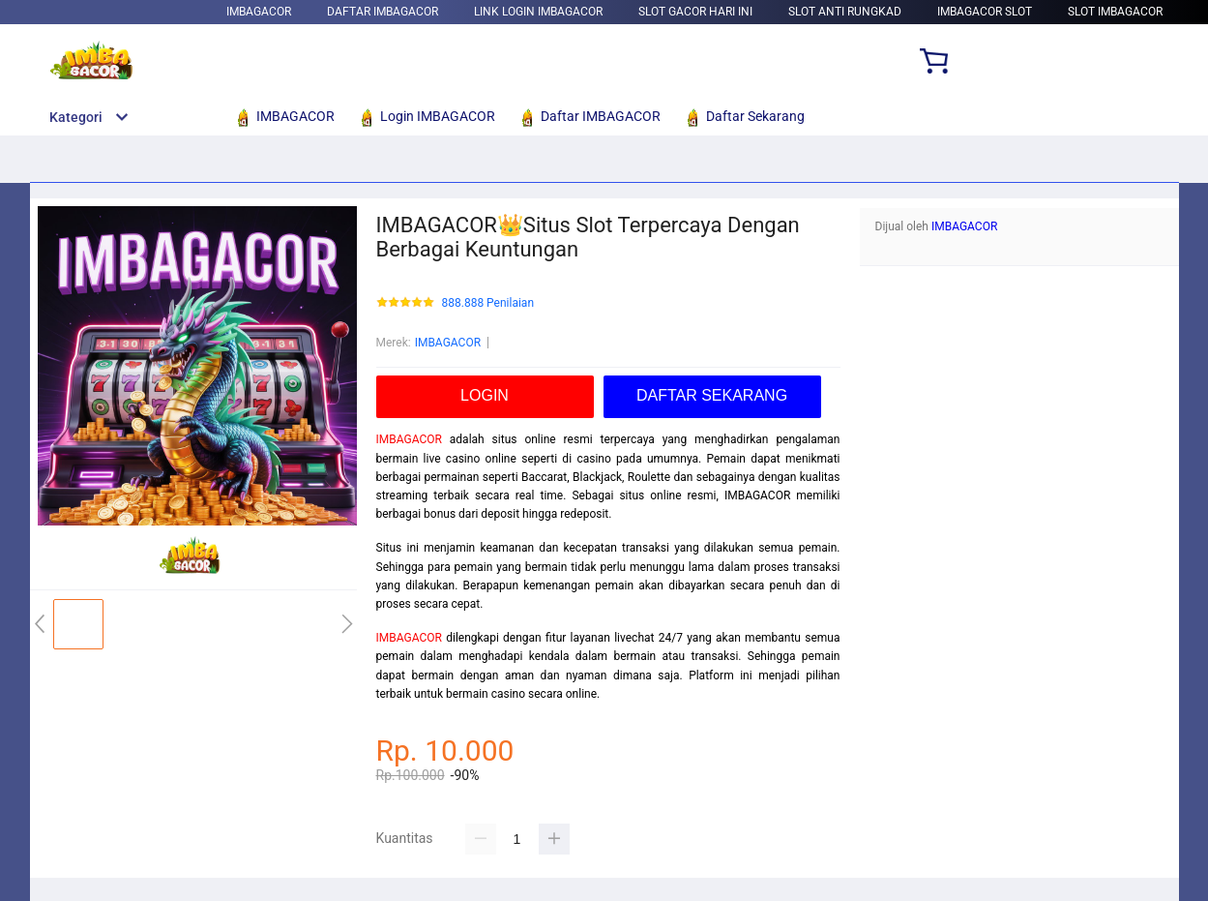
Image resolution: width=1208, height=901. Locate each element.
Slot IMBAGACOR (1115, 11)
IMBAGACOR (258, 11)
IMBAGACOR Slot (984, 11)
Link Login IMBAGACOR (538, 11)
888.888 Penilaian (488, 303)
